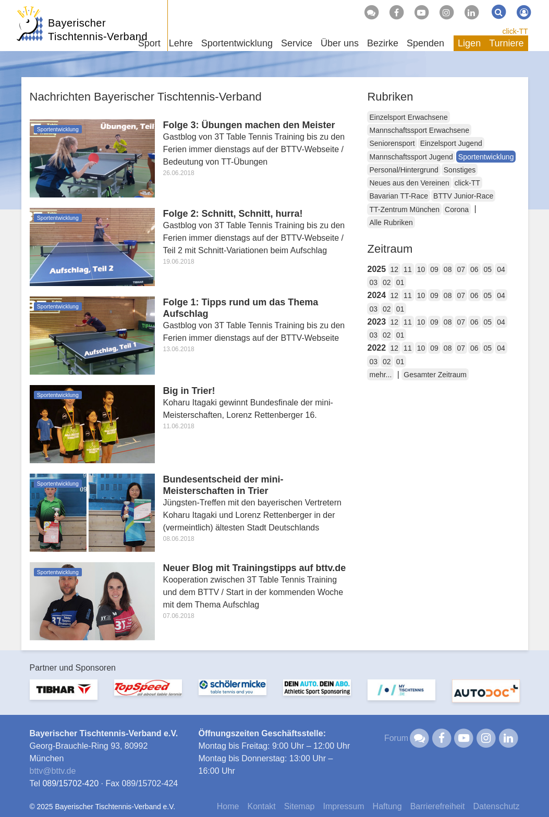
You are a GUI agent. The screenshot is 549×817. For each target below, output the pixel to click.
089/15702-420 (70, 783)
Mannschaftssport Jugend (411, 157)
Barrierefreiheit (437, 806)
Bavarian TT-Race (398, 196)
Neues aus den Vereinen (409, 183)
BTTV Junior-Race (463, 196)
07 (461, 269)
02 (387, 282)
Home (228, 806)
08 (448, 269)
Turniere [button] (506, 43)
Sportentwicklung (486, 157)
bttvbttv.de (53, 770)
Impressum (343, 806)
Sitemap (299, 806)
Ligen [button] (469, 43)
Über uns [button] (340, 43)
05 (488, 269)
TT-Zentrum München (404, 209)
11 (408, 269)
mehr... (380, 374)
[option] (63, 695)
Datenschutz (496, 806)
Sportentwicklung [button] (237, 43)
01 (400, 282)
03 (373, 282)
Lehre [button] (181, 43)
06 (474, 269)
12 (395, 269)
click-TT (515, 31)
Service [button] (296, 43)
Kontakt (261, 806)
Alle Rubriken (390, 222)
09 (434, 269)
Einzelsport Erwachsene (408, 117)
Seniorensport (391, 143)
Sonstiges (459, 170)
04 (501, 269)
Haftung (387, 806)
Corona (457, 209)
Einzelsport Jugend (451, 143)
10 (421, 269)
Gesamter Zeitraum (435, 374)
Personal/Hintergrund (403, 170)
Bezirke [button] (382, 43)
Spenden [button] (425, 43)
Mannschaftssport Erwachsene (419, 130)
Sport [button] (149, 43)
